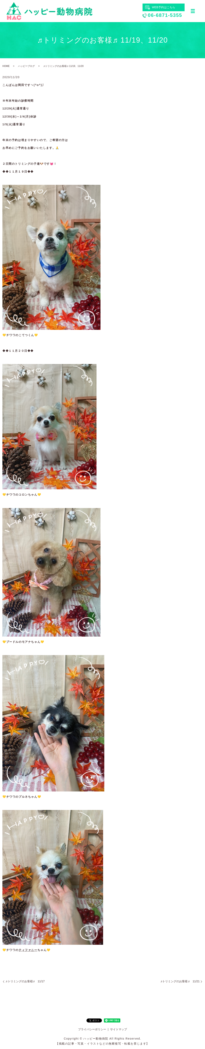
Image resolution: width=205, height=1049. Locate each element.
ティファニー (28, 950)
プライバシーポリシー (92, 1029)
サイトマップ (118, 1029)
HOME (6, 66)
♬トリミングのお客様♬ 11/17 (25, 981)
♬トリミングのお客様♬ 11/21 (180, 981)
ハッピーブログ (26, 66)
